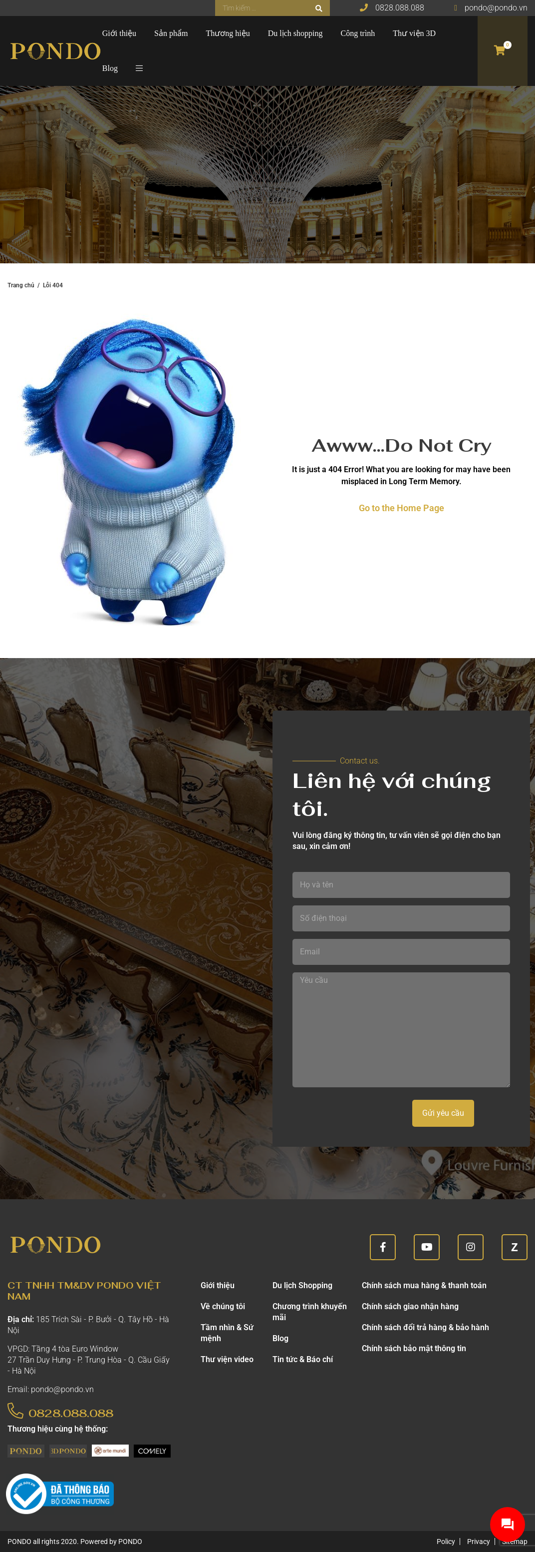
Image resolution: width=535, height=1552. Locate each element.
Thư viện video (227, 1359)
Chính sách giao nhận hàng (410, 1306)
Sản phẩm (171, 33)
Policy (446, 1542)
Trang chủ (20, 285)
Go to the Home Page (401, 508)
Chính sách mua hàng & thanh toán (424, 1285)
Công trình (357, 33)
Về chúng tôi (223, 1306)
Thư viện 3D (414, 33)
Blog (110, 68)
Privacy (478, 1542)
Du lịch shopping (295, 33)
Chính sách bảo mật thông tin (414, 1348)
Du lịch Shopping (302, 1285)
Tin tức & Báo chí (302, 1359)
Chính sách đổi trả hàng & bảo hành (425, 1327)
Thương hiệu (228, 33)
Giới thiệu (119, 33)
